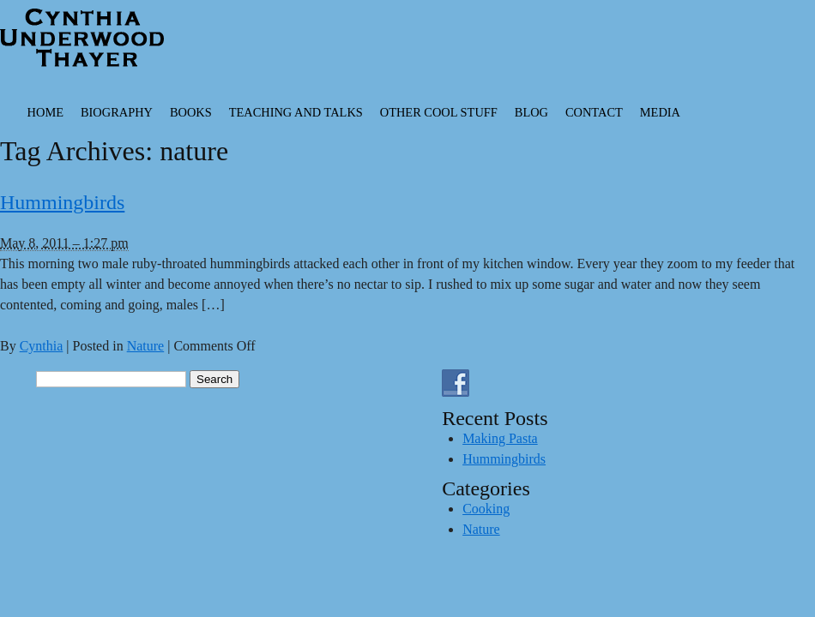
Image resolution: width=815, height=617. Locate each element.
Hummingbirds (62, 202)
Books (191, 112)
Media (660, 112)
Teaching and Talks (296, 112)
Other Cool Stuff (439, 112)
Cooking (486, 508)
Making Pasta (500, 438)
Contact (594, 112)
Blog (531, 112)
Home (45, 112)
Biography (117, 112)
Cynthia (41, 345)
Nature (146, 345)
